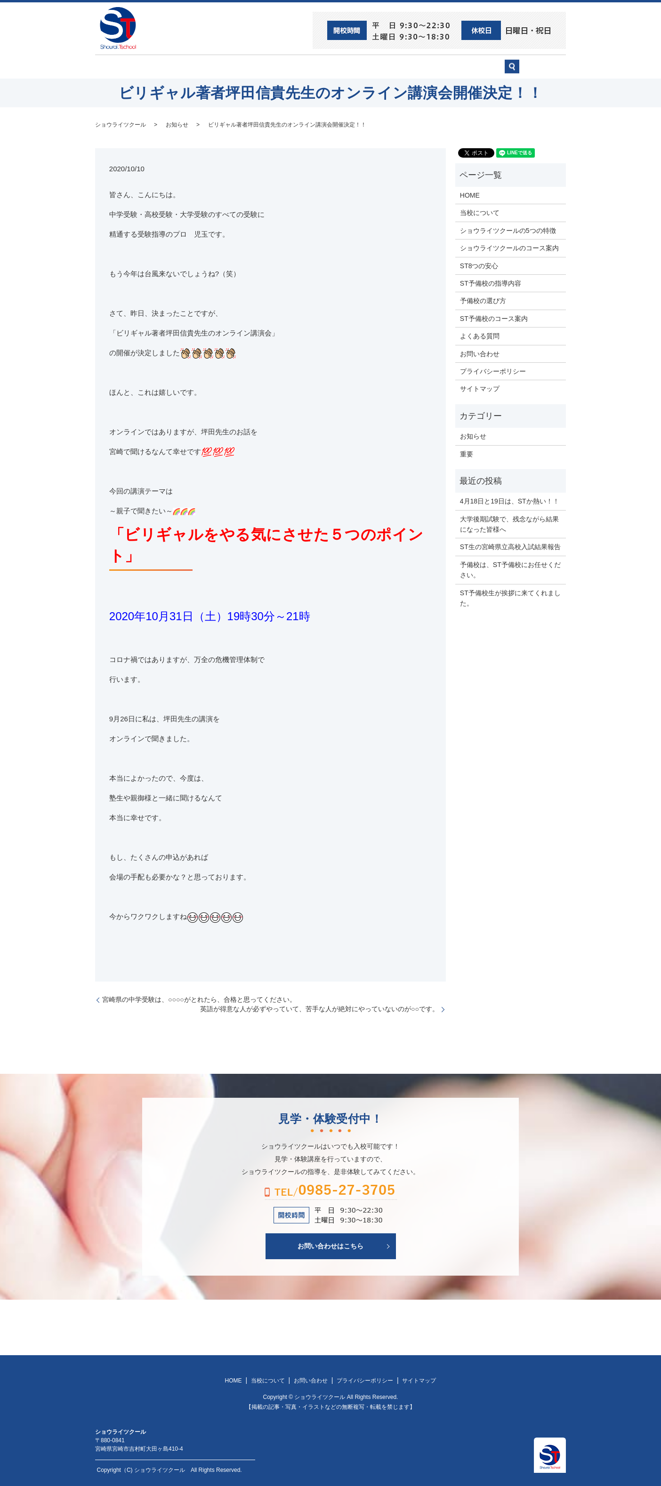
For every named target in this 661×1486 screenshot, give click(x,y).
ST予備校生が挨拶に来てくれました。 (510, 597)
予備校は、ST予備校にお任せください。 (510, 569)
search (540, 70)
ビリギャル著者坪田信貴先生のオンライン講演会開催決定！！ (287, 123)
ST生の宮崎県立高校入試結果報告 (510, 546)
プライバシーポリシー (493, 371)
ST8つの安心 (168, 66)
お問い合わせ (479, 66)
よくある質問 (480, 335)
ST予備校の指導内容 (490, 283)
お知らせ (177, 123)
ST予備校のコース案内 (494, 317)
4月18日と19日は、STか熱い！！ (509, 500)
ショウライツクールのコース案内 (509, 247)
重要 (466, 453)
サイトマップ (480, 388)
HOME (119, 66)
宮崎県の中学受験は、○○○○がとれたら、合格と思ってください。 (199, 999)
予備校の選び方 (417, 66)
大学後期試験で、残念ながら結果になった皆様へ (509, 523)
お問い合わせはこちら (330, 1245)
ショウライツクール (296, 66)
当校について (227, 66)
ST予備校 (360, 66)
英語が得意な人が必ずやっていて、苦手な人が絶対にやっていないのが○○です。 (319, 1008)
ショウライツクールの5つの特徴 (508, 229)
